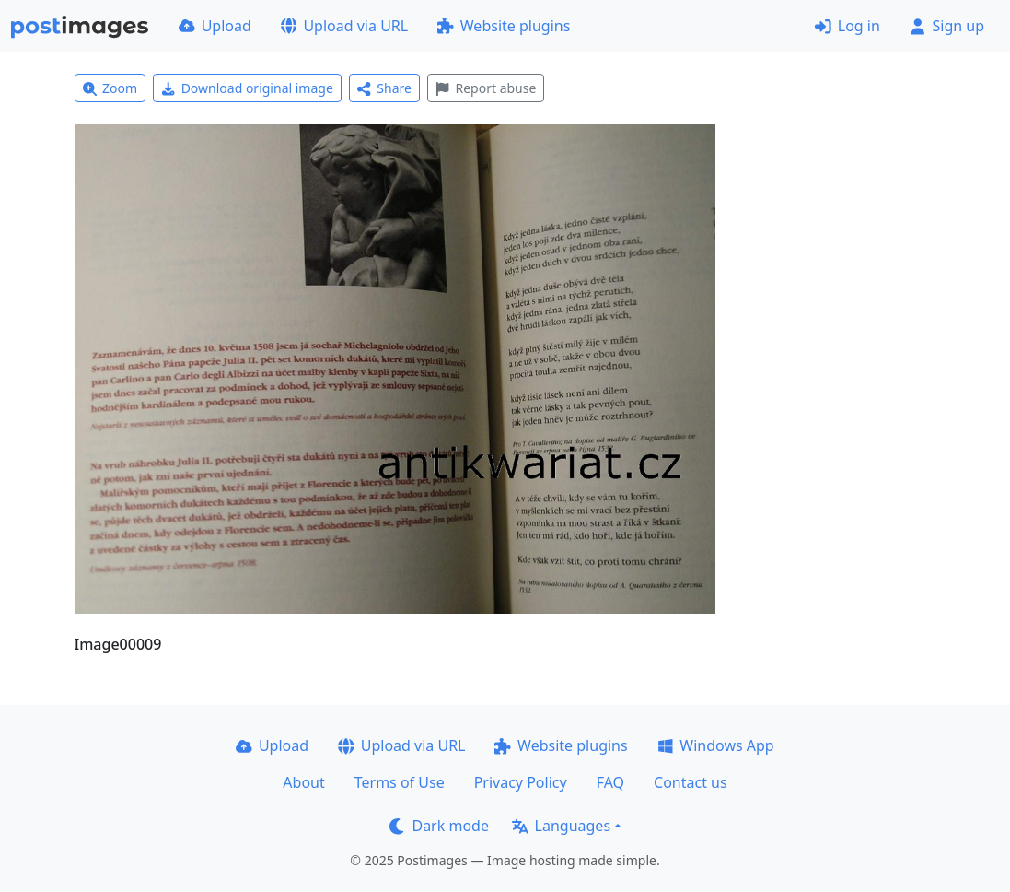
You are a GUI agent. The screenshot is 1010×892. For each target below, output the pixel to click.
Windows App (715, 745)
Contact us (690, 782)
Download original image (247, 88)
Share (384, 88)
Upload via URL (344, 26)
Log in (847, 26)
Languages (561, 826)
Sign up (947, 26)
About (303, 782)
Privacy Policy (520, 782)
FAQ (610, 782)
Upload (215, 26)
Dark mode (439, 826)
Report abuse (485, 88)
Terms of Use (399, 782)
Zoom (110, 88)
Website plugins (503, 26)
